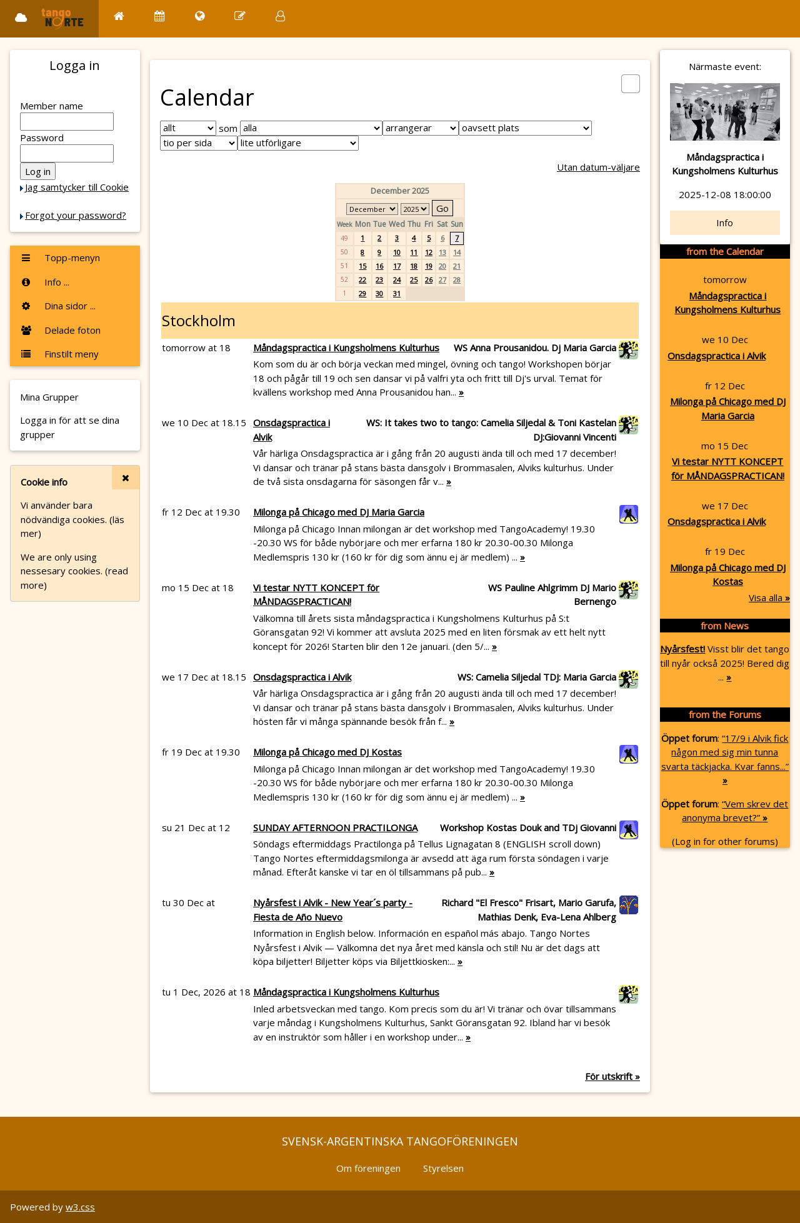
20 (442, 266)
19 (428, 266)
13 (442, 252)
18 (414, 266)
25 (414, 279)
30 (379, 293)
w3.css (80, 1207)
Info (724, 222)
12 (428, 252)
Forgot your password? (75, 215)
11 (414, 252)
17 (397, 266)
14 (457, 252)
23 (379, 279)
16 (379, 266)
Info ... (44, 282)
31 (397, 293)
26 (428, 279)
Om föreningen (368, 1168)
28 (457, 279)
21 (457, 266)
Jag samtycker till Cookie (77, 187)
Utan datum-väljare (598, 167)
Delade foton (60, 330)
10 (397, 252)
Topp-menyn (60, 257)
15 (362, 266)
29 (362, 293)
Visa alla (769, 597)
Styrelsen (443, 1168)
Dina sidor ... (58, 305)
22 (362, 279)
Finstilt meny (59, 353)
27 (442, 279)
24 (397, 279)
